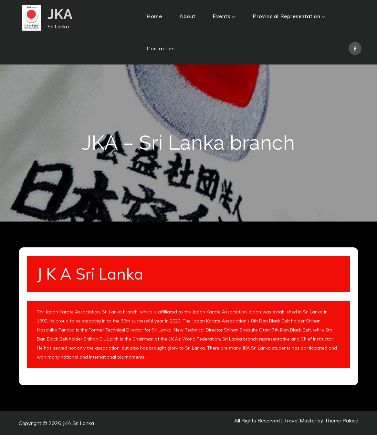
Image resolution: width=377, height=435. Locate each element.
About (187, 16)
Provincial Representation (289, 16)
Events (224, 16)
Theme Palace (341, 420)
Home (154, 16)
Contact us (161, 48)
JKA (59, 14)
